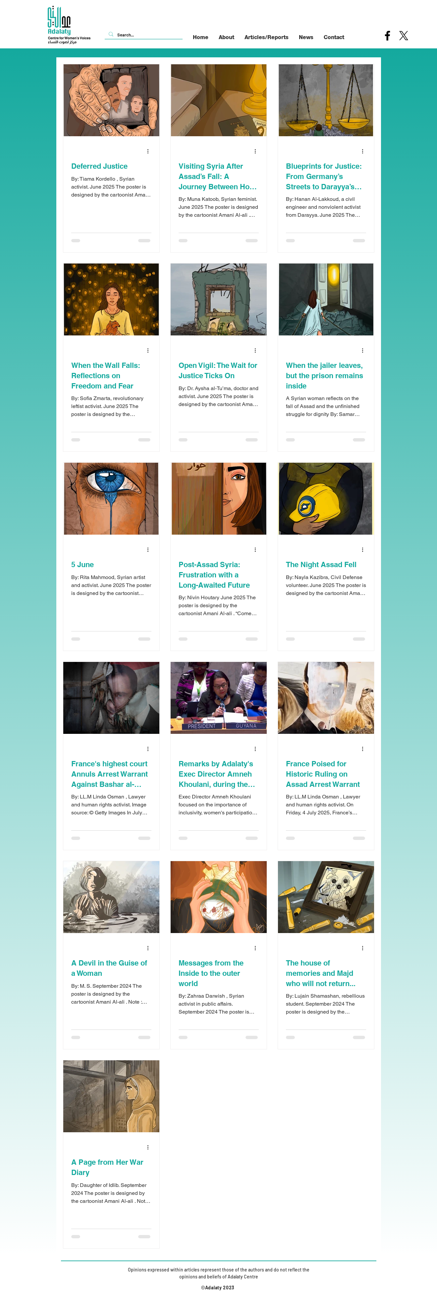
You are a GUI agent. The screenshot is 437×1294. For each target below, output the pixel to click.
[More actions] (150, 151)
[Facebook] (387, 35)
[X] (403, 35)
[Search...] (143, 34)
